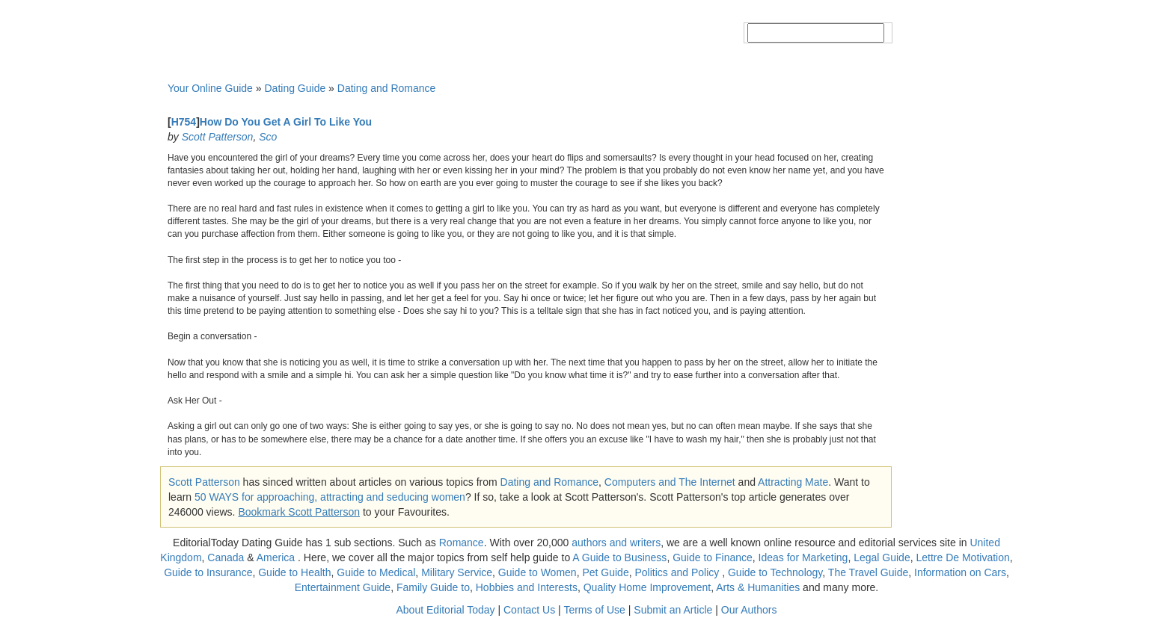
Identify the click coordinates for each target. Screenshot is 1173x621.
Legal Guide (882, 557)
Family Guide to (433, 587)
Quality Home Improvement (647, 587)
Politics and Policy (678, 572)
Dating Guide (294, 88)
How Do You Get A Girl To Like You (286, 122)
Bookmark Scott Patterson (299, 512)
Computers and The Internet (669, 482)
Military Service (456, 572)
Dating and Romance (386, 88)
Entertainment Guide (343, 587)
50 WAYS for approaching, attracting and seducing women (330, 497)
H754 (183, 122)
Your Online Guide (210, 88)
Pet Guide (605, 572)
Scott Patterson (218, 137)
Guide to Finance (713, 557)
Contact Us (529, 610)
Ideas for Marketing (803, 557)
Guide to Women (537, 572)
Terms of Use (594, 610)
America (276, 557)
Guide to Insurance (208, 572)
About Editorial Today (445, 610)
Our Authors (749, 610)
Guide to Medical (376, 572)
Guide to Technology (775, 572)
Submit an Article (673, 610)
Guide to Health (294, 572)
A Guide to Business (619, 557)
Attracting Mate (793, 482)
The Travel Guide (868, 572)
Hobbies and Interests (527, 587)
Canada (225, 557)
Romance (461, 543)
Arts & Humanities (758, 587)
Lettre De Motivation (962, 557)
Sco (268, 137)
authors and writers (616, 543)
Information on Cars (960, 572)
